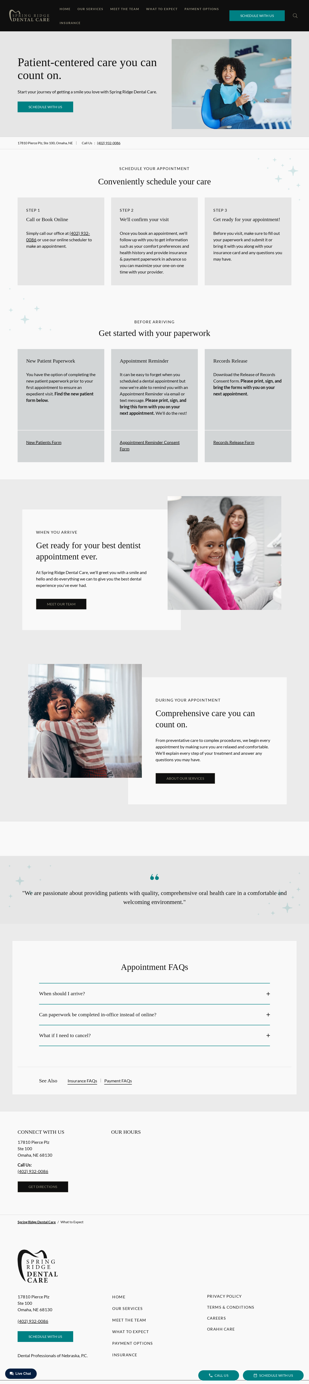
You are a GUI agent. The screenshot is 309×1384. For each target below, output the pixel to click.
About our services (185, 778)
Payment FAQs (118, 1080)
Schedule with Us (257, 16)
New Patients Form (43, 442)
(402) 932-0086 (108, 143)
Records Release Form (233, 442)
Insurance (70, 23)
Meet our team (61, 604)
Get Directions (43, 1187)
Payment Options (202, 9)
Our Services (90, 9)
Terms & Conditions (230, 1307)
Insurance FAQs (82, 1080)
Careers (216, 1318)
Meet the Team (124, 9)
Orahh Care (221, 1329)
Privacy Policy (224, 1296)
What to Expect (162, 9)
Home (65, 9)
